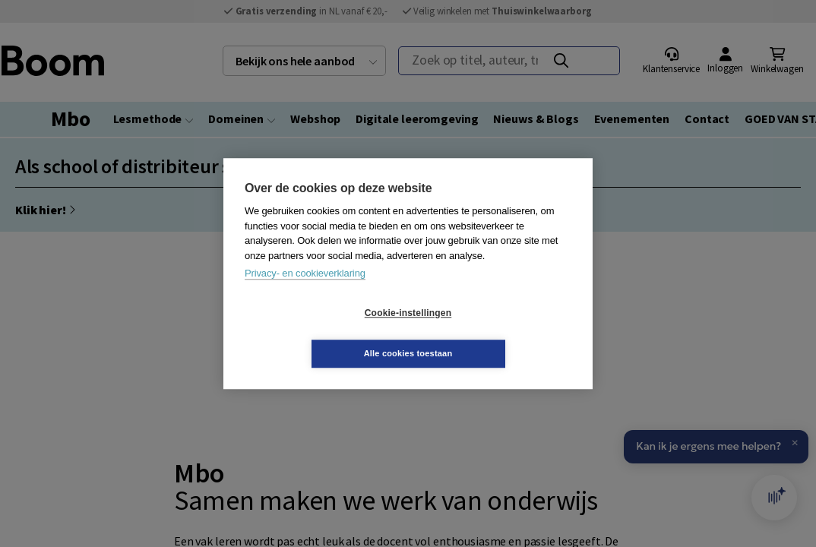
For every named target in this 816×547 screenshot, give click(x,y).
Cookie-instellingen (317, 333)
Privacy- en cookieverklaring (305, 293)
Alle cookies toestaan (498, 332)
